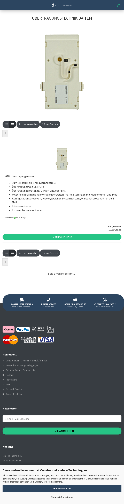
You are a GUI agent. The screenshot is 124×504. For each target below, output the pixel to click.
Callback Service (14, 389)
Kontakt (9, 374)
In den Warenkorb (62, 237)
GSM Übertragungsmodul (20, 176)
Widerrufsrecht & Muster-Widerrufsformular (26, 360)
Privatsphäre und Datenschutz (20, 370)
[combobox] (28, 124)
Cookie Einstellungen (16, 394)
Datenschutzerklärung (52, 481)
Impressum (11, 379)
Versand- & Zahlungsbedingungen (22, 365)
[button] (6, 124)
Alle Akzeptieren (62, 488)
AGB (8, 384)
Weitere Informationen (62, 497)
